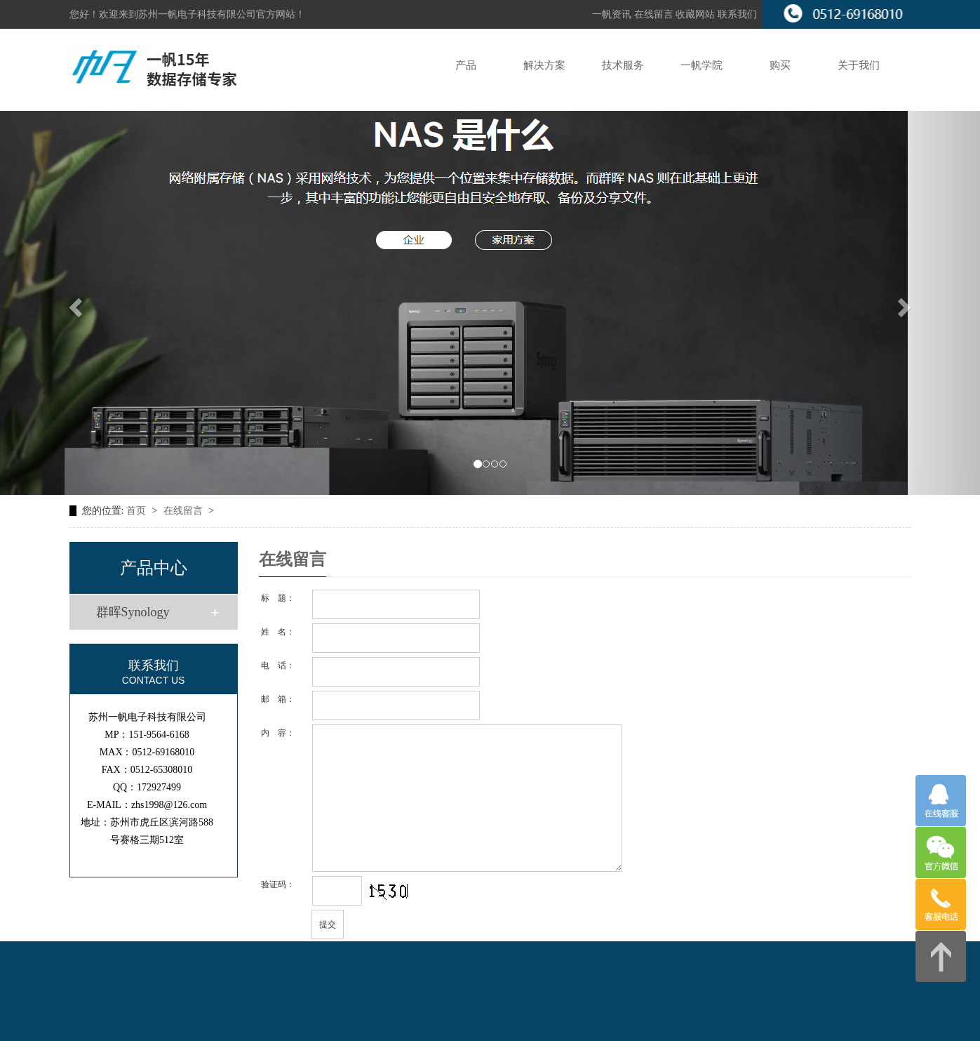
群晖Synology (133, 612)
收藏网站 (695, 14)
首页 (137, 510)
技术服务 (623, 65)
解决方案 (544, 65)
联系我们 (737, 14)
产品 (465, 65)
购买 (780, 65)
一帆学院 (701, 65)
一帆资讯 (611, 14)
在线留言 (655, 14)
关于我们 (859, 65)
